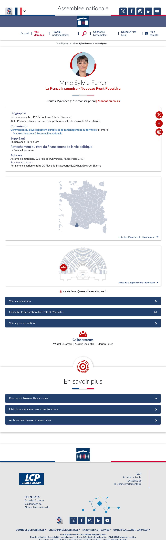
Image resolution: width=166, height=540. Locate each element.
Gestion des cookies (126, 529)
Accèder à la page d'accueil (83, 20)
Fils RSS (112, 529)
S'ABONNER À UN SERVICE (96, 522)
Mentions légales (38, 529)
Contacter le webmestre (95, 529)
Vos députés (62, 43)
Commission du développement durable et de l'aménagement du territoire (53, 130)
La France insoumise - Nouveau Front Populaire (83, 89)
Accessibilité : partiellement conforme (65, 529)
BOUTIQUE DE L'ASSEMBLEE (30, 522)
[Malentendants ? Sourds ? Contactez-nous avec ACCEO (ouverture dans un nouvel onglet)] (59, 512)
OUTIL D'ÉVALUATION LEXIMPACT (130, 522)
